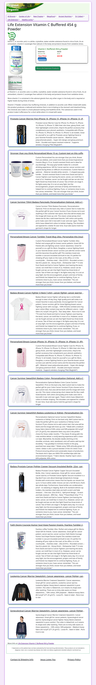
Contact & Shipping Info (21, 659)
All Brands (11, 16)
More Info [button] (42, 59)
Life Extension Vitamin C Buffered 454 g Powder (36, 643)
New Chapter (38, 16)
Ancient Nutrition (65, 16)
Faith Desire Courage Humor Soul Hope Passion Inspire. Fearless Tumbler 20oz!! (48, 525)
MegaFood (51, 16)
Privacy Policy (74, 659)
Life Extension (13, 20)
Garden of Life (24, 16)
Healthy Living (27, 20)
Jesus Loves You (48, 659)
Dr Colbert (79, 16)
